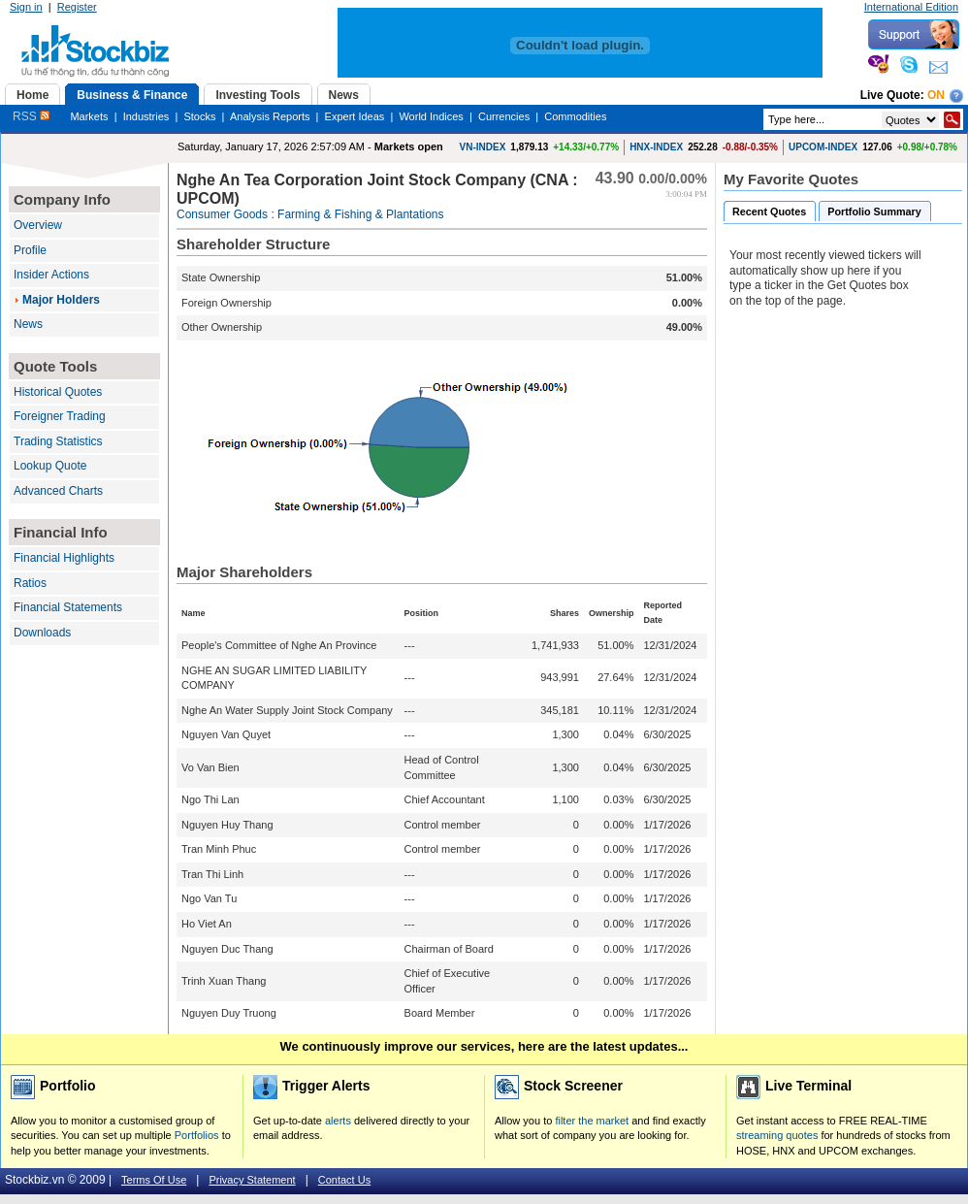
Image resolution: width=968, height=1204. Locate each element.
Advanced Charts (58, 491)
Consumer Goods (222, 214)
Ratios (30, 583)
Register (77, 7)
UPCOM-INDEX (823, 147)
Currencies (504, 116)
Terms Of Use (153, 1180)
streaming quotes (777, 1135)
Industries (146, 116)
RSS (31, 116)
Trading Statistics (58, 441)
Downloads (42, 632)
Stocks (199, 116)
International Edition (911, 7)
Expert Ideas (355, 116)
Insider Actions (51, 274)
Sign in (26, 7)
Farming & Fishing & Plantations (360, 214)
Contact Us (344, 1180)
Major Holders (61, 300)
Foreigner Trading (60, 416)
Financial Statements (68, 607)
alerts (338, 1120)
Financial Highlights (64, 558)
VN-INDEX (483, 147)
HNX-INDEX (656, 147)
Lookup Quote (50, 465)
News (28, 324)
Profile (30, 250)
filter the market (592, 1120)
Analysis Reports (270, 116)
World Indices (431, 116)
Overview (38, 225)
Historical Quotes (58, 392)
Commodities (575, 116)
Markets (89, 116)
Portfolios (197, 1135)
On (936, 95)
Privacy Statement (252, 1180)
